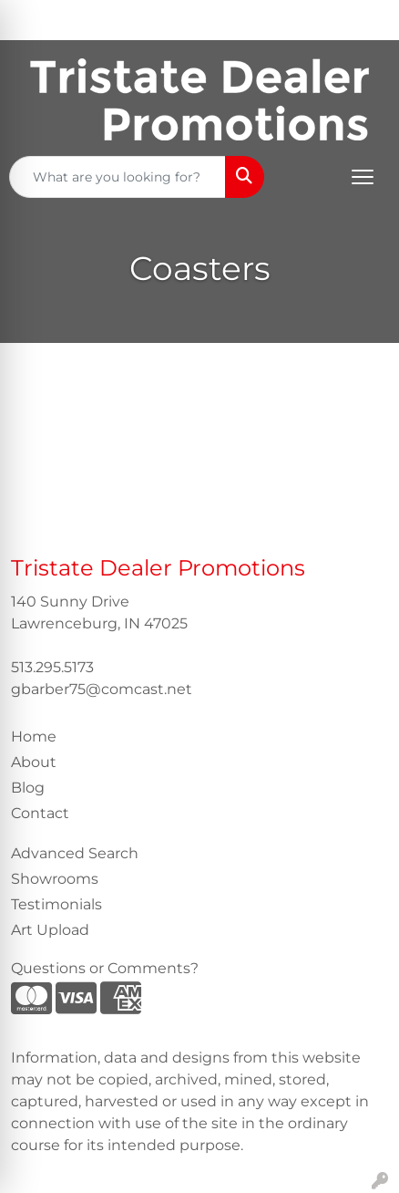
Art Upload (50, 930)
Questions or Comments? (105, 968)
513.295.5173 (52, 667)
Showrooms (54, 878)
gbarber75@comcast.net (101, 689)
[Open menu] (362, 177)
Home (33, 736)
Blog (28, 787)
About (33, 762)
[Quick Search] (117, 177)
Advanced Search (74, 853)
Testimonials (56, 904)
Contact (40, 813)
